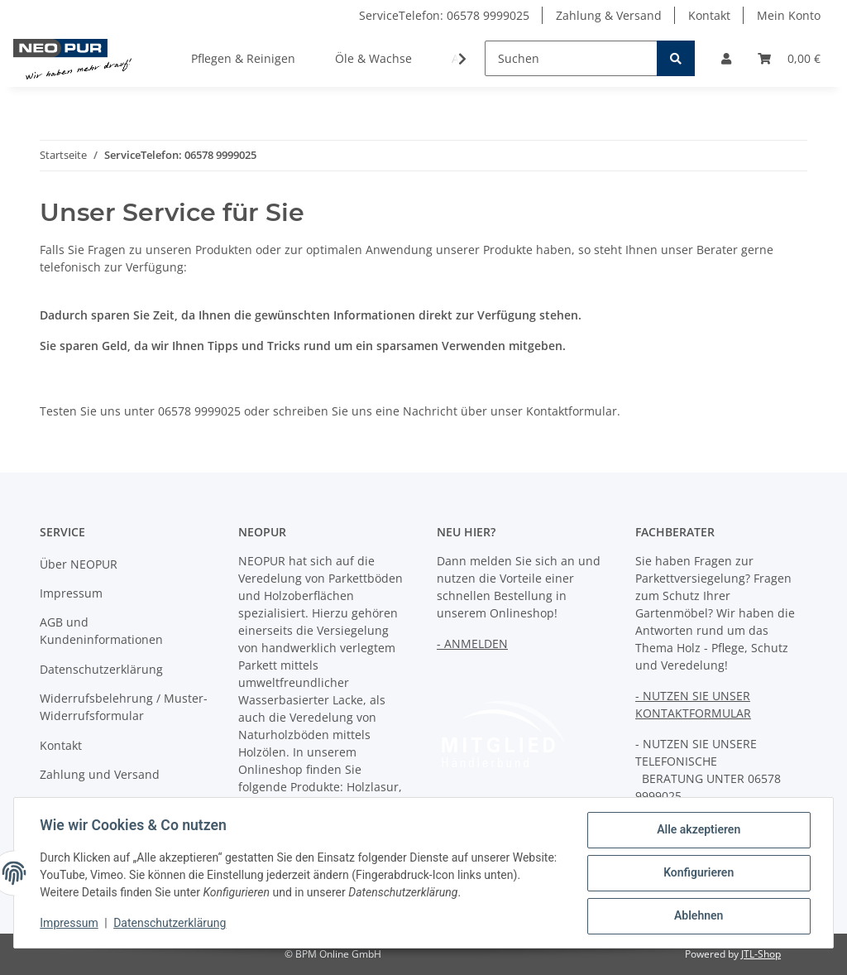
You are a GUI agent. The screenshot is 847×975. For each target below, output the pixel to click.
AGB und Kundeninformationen (101, 630)
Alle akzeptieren (697, 830)
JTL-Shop (761, 954)
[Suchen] (571, 58)
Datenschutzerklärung (101, 669)
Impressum (71, 593)
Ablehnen (697, 916)
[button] (726, 58)
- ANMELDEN (472, 643)
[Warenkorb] (789, 58)
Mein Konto (789, 15)
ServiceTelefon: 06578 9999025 (444, 15)
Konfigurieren (698, 873)
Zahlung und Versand (100, 774)
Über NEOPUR (78, 564)
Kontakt (709, 15)
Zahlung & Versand (609, 15)
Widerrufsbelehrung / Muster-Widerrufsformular (124, 706)
